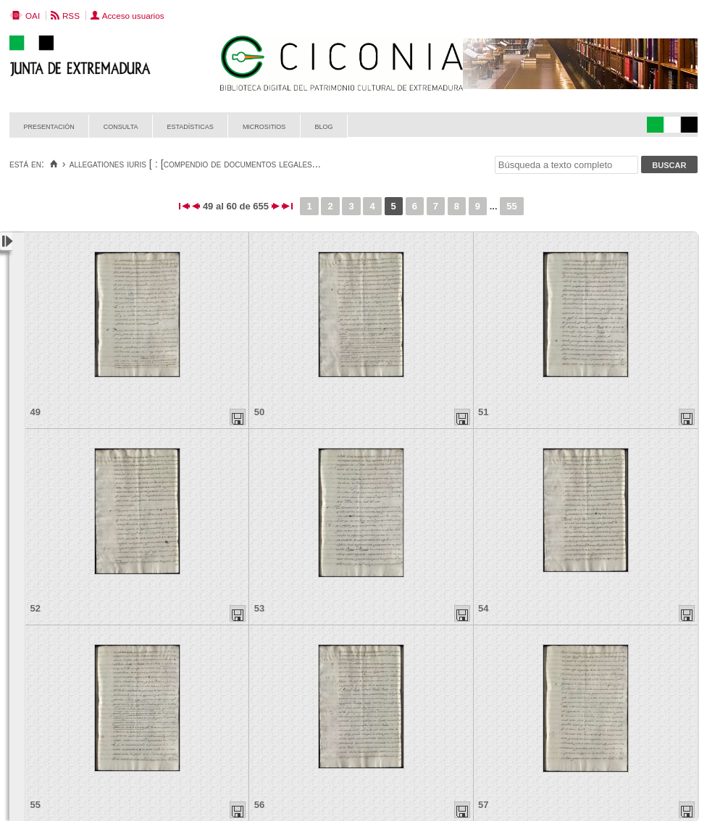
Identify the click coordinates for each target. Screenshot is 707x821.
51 (483, 412)
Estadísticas (190, 125)
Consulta (121, 125)
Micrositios (264, 125)
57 (483, 804)
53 (259, 608)
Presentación (49, 125)
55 (511, 206)
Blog (323, 125)
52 (35, 608)
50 (259, 412)
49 (35, 412)
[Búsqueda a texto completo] (566, 165)
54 (483, 608)
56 (259, 804)
